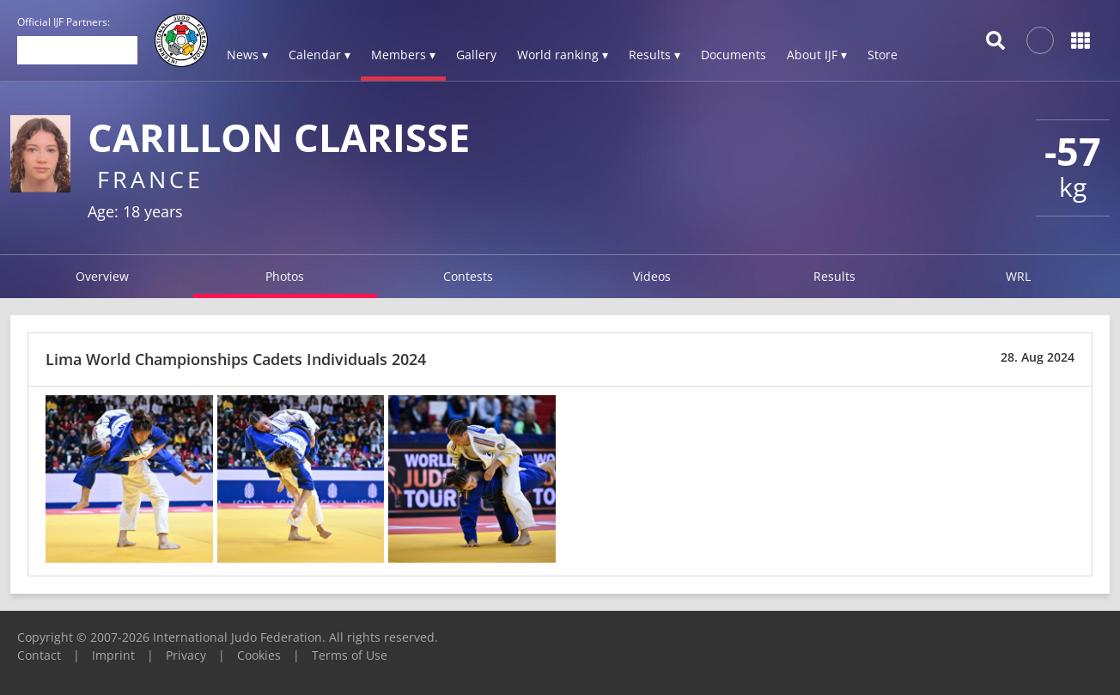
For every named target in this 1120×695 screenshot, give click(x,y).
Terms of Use (349, 655)
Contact (39, 655)
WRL (1018, 276)
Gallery (476, 54)
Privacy (186, 655)
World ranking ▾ (562, 54)
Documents (733, 54)
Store (882, 54)
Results (834, 276)
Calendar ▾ (319, 54)
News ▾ (247, 54)
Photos (284, 276)
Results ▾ (654, 54)
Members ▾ (403, 54)
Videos (652, 276)
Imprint (113, 655)
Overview (102, 276)
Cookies (259, 655)
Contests (468, 276)
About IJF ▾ (817, 54)
